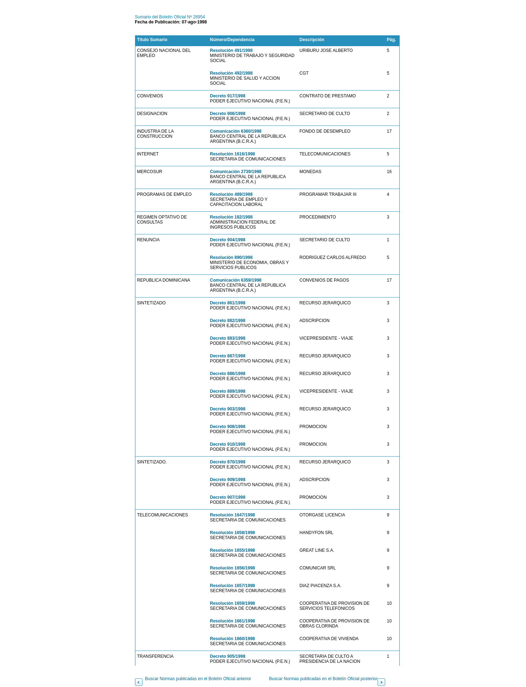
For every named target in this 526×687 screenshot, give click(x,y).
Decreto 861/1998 (227, 302)
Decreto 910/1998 (227, 444)
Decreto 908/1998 (227, 426)
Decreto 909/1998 (227, 479)
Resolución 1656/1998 (232, 568)
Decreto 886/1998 (227, 373)
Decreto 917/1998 (227, 95)
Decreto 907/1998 (227, 497)
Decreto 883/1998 (227, 338)
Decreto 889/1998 (227, 391)
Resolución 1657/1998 (232, 585)
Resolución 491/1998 (231, 50)
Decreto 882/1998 (227, 320)
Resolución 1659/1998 (232, 603)
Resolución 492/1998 (231, 73)
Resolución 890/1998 (231, 257)
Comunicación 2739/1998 (236, 171)
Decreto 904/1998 (227, 239)
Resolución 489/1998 (231, 194)
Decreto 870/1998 (227, 461)
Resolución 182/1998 (231, 217)
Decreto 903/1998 (227, 408)
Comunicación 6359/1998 (236, 280)
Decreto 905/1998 (227, 656)
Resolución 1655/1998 (232, 550)
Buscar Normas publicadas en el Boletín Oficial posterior (323, 678)
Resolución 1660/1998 (232, 638)
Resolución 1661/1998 (232, 621)
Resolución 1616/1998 (232, 154)
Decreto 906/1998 (227, 113)
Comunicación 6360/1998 (236, 131)
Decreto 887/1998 (227, 355)
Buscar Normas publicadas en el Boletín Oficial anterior (198, 678)
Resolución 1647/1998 (232, 515)
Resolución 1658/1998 (232, 532)
